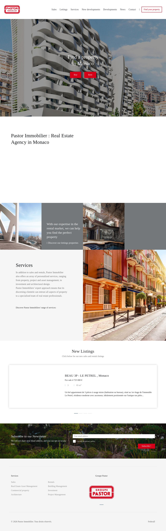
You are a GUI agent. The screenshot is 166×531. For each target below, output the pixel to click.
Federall (151, 521)
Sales (54, 9)
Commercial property (20, 490)
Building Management (57, 486)
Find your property (152, 9)
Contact (132, 9)
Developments (110, 9)
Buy (75, 75)
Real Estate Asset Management (24, 486)
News (123, 9)
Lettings (63, 9)
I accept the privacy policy (84, 441)
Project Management (57, 494)
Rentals (51, 482)
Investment (52, 490)
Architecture (16, 494)
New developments (91, 9)
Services (75, 9)
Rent (90, 75)
